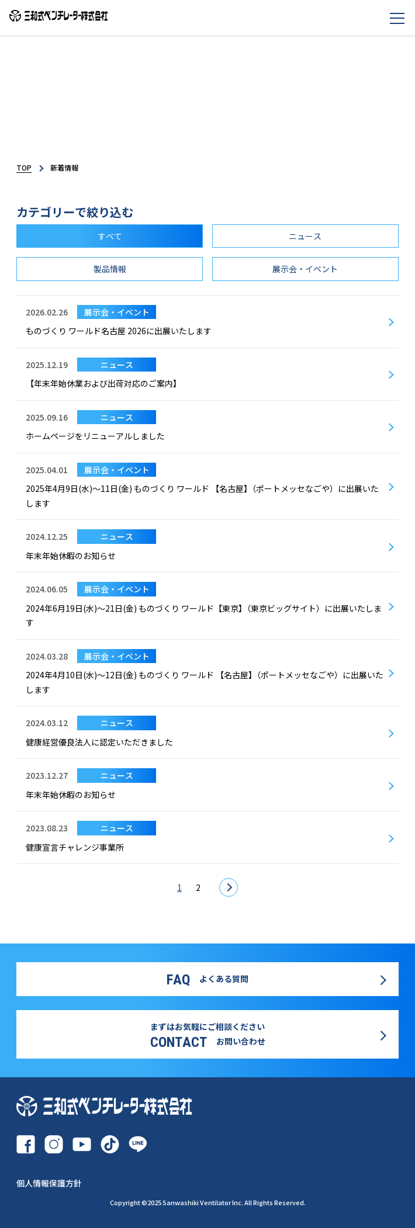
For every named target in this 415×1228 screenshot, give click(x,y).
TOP (24, 167)
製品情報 (110, 269)
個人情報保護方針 (49, 1183)
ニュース (305, 236)
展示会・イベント (305, 269)
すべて (110, 236)
